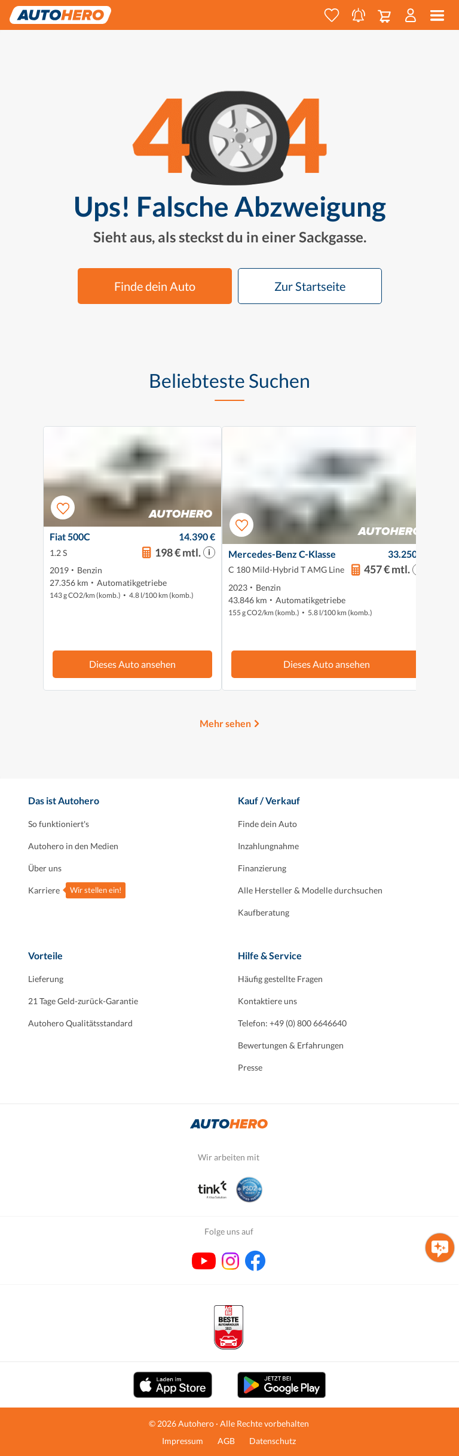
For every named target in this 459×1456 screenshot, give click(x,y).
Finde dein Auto (154, 286)
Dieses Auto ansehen (132, 664)
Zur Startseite (309, 286)
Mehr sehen (225, 723)
